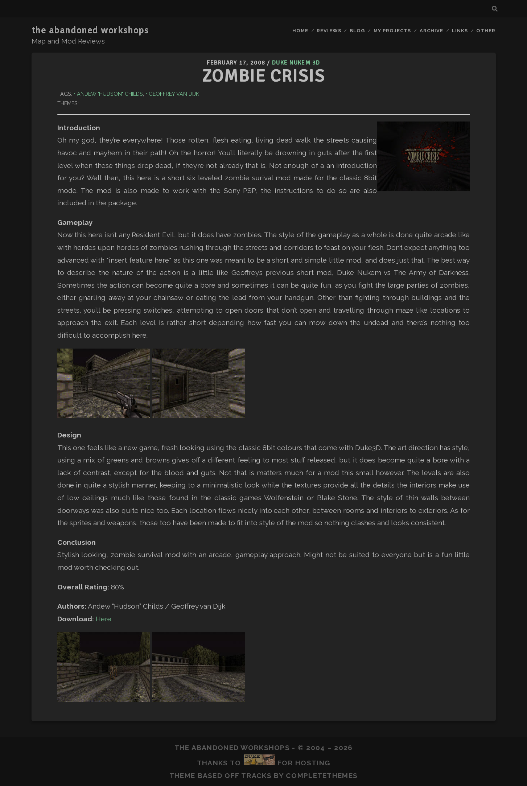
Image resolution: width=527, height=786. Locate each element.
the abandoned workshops (90, 30)
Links (460, 30)
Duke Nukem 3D (296, 62)
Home (300, 30)
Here (103, 619)
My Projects (392, 30)
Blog (357, 30)
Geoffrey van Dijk (174, 94)
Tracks (256, 775)
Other (485, 30)
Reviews (329, 30)
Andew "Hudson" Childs (110, 94)
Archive (431, 30)
